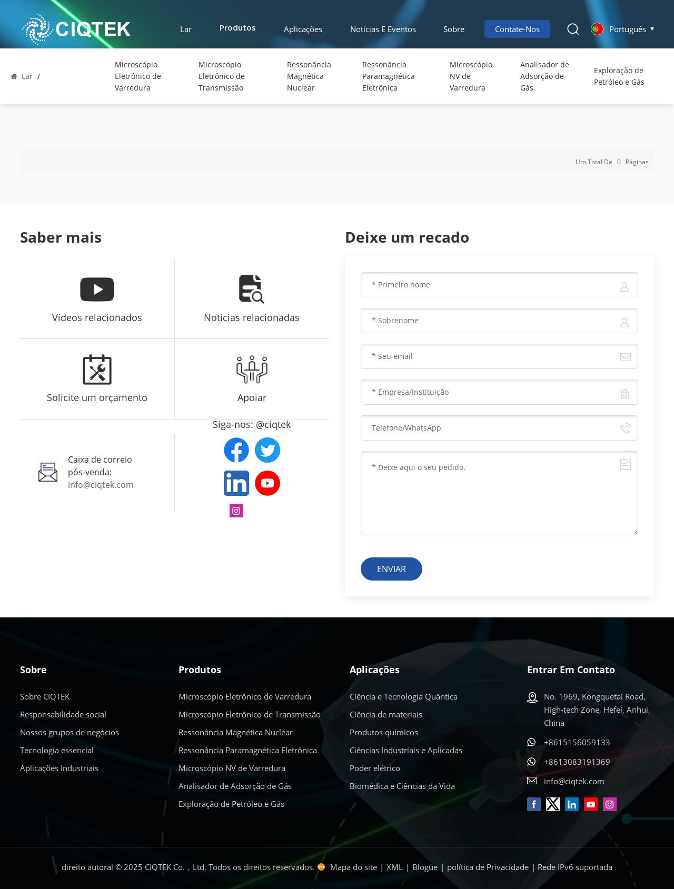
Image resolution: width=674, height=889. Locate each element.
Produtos (238, 29)
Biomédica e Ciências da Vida (402, 786)
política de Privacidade (488, 867)
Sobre (453, 29)
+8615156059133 (577, 742)
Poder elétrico (375, 768)
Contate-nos (517, 29)
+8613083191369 (577, 761)
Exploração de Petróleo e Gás (619, 76)
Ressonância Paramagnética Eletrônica (388, 76)
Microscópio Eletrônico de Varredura (138, 76)
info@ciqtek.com (101, 485)
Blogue (425, 867)
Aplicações (303, 29)
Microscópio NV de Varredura (471, 76)
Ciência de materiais (386, 714)
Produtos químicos (384, 732)
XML (394, 867)
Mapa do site (353, 867)
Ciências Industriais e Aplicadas (406, 750)
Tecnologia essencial (57, 750)
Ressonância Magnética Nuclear (309, 76)
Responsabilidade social (63, 714)
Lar (186, 29)
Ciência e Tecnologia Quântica (404, 696)
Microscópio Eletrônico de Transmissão (222, 76)
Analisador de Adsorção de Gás (544, 76)
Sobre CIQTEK (45, 696)
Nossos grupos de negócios (69, 732)
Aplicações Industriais (59, 768)
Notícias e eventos (383, 29)
